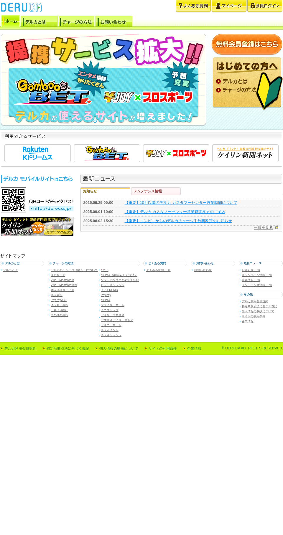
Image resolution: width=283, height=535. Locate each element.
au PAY (105, 300)
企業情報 (248, 321)
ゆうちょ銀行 (59, 305)
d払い (104, 270)
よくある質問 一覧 (158, 270)
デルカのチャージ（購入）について (74, 270)
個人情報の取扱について (258, 311)
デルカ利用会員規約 (255, 301)
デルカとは (39, 22)
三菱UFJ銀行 (59, 310)
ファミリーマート (112, 305)
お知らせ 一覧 (251, 270)
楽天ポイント (110, 330)
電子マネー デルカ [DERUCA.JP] (21, 7)
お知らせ (90, 191)
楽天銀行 (56, 295)
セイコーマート (111, 325)
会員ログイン (264, 6)
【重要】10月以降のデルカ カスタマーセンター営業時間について (181, 202)
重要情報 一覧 (251, 280)
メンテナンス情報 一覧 (257, 285)
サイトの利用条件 (253, 316)
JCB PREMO (109, 290)
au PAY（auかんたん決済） (119, 275)
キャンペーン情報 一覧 (257, 275)
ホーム (10, 22)
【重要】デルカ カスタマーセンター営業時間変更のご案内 (175, 211)
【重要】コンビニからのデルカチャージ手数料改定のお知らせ (178, 221)
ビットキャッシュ (112, 285)
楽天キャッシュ (111, 335)
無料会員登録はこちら (247, 44)
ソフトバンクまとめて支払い (120, 280)
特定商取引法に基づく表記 (259, 306)
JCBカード (58, 275)
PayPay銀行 (59, 300)
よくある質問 (193, 6)
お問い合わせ (114, 22)
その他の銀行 (59, 315)
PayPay (106, 295)
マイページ (229, 6)
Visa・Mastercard (62, 280)
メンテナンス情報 (148, 191)
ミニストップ (110, 310)
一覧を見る (263, 227)
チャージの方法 (76, 22)
